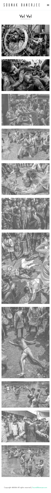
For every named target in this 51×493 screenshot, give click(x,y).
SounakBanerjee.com (39, 487)
